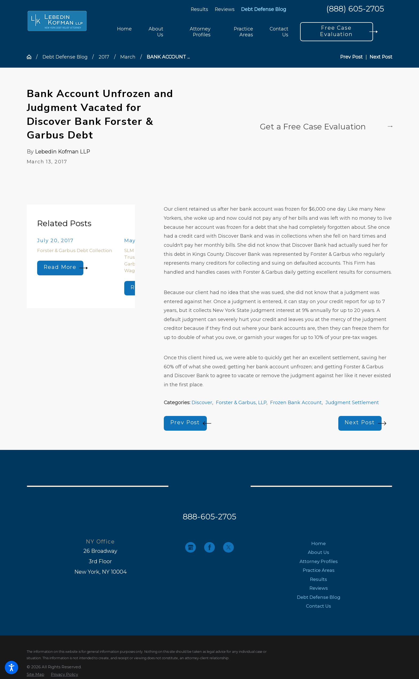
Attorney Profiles (319, 561)
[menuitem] (124, 31)
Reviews (225, 9)
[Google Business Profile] (190, 547)
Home (318, 543)
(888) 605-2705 (355, 9)
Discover (202, 402)
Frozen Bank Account (296, 402)
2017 (104, 57)
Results (199, 9)
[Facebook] (209, 547)
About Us (318, 552)
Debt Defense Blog (263, 9)
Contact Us (318, 606)
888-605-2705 (209, 516)
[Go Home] (31, 57)
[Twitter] (228, 547)
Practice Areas (319, 570)
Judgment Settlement (352, 402)
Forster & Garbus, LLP (241, 402)
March (127, 57)
